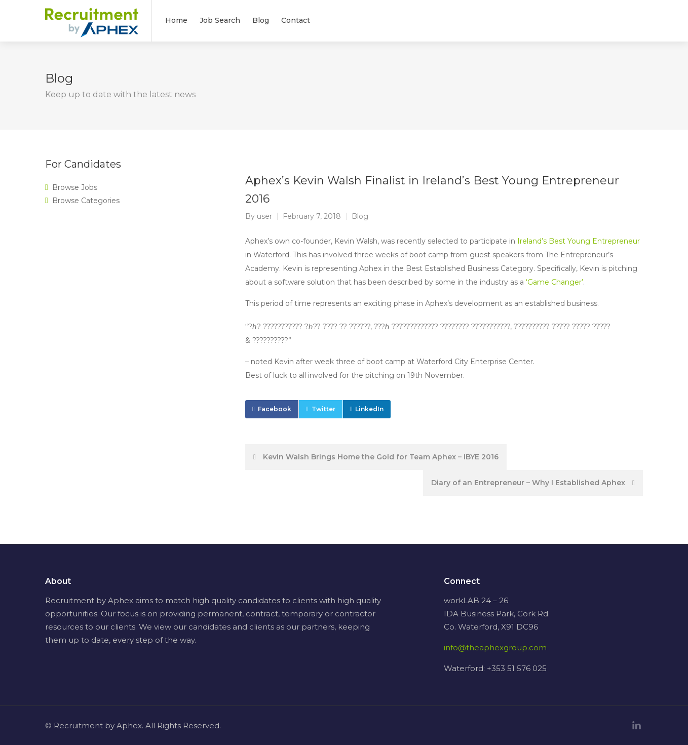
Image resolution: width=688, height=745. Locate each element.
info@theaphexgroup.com (495, 647)
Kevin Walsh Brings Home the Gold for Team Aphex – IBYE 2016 (376, 456)
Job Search (220, 20)
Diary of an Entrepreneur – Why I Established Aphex (533, 482)
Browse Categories (86, 200)
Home (176, 20)
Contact (295, 20)
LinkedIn (369, 409)
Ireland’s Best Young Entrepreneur (578, 241)
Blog (260, 20)
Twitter (323, 409)
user (264, 216)
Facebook (274, 409)
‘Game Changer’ (554, 282)
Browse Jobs (74, 187)
